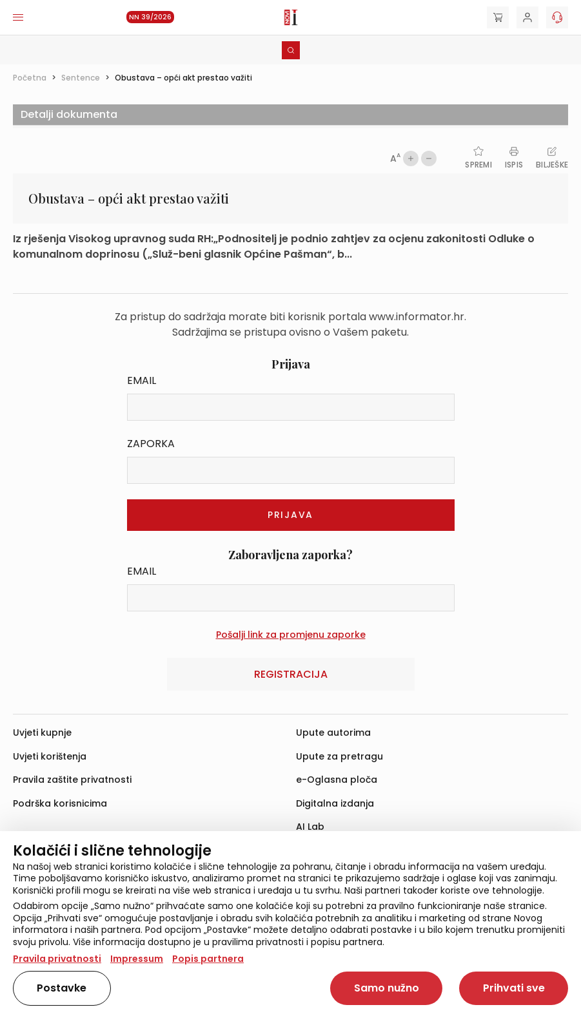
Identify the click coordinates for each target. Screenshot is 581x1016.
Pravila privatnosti (57, 958)
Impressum (136, 958)
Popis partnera (208, 958)
